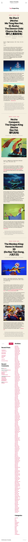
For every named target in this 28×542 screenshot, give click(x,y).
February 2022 (17, 400)
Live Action (16, 525)
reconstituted (14, 107)
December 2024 (17, 363)
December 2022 (17, 389)
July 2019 (16, 433)
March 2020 (17, 425)
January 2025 (17, 362)
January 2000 (17, 491)
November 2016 (17, 458)
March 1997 (16, 494)
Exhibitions (16, 523)
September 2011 (17, 471)
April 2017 (16, 455)
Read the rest (13, 100)
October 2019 (17, 430)
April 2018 (16, 444)
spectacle (5, 108)
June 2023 (16, 383)
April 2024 (16, 372)
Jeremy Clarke (9, 36)
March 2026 (17, 347)
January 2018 (17, 447)
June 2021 (16, 409)
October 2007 (17, 477)
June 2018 (16, 442)
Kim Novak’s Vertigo (4, 360)
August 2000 (17, 489)
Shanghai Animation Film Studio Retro (9, 336)
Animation (10, 116)
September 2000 (17, 488)
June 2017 (16, 453)
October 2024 (17, 365)
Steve (2, 371)
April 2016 (16, 464)
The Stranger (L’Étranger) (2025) (3, 356)
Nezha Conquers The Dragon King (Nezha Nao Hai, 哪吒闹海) (14, 126)
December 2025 (17, 350)
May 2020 (16, 423)
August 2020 (17, 420)
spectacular (9, 108)
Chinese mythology (7, 104)
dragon (21, 104)
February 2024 (17, 374)
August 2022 (17, 394)
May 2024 (16, 371)
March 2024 (17, 373)
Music (16, 527)
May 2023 (16, 384)
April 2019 (16, 436)
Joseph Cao (6, 106)
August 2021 (17, 407)
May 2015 (16, 465)
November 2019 (17, 429)
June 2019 (16, 434)
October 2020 (17, 418)
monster (22, 106)
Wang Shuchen (20, 233)
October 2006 (17, 479)
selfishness (10, 232)
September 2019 (17, 431)
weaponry (22, 336)
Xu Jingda (8, 234)
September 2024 (17, 366)
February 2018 (17, 446)
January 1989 (17, 511)
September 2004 (17, 481)
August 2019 (17, 432)
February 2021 (17, 413)
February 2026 (17, 348)
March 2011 (16, 472)
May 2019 (16, 435)
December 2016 (17, 457)
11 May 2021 (15, 135)
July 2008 (16, 476)
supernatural (18, 108)
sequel (21, 107)
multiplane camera (17, 334)
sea (8, 232)
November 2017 (17, 448)
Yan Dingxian (11, 234)
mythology (5, 107)
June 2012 (16, 469)
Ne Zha (8, 107)
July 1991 (16, 505)
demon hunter (18, 104)
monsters (13, 334)
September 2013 (17, 467)
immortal (22, 105)
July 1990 (16, 506)
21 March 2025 (15, 36)
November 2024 (17, 364)
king (21, 333)
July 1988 (16, 512)
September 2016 (17, 460)
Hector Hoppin (9, 333)
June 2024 (16, 370)
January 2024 (17, 375)
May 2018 (16, 443)
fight (14, 105)
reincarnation (18, 107)
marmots (19, 106)
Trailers (16, 533)
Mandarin (14, 106)
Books (16, 520)
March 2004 (17, 482)
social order (13, 233)
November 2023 (17, 377)
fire (15, 105)
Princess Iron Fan (11, 335)
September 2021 (17, 406)
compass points (12, 104)
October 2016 (17, 459)
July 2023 (16, 382)
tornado (17, 233)
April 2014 (16, 466)
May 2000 (16, 490)
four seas (17, 105)
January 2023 (17, 388)
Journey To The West (18, 333)
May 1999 (16, 492)
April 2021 (16, 411)
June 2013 (16, 468)
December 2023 (17, 376)
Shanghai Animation (17, 232)
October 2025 (17, 352)
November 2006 (17, 478)
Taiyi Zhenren (22, 108)
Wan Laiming (18, 336)
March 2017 (16, 456)
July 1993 (16, 501)
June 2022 (16, 396)
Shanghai (13, 232)
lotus (10, 106)
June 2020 (16, 422)
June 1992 (16, 502)
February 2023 (17, 387)
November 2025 (17, 351)
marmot (16, 106)
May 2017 (16, 454)
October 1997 (17, 493)
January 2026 (17, 349)
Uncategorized (17, 534)
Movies (18, 116)
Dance (16, 521)
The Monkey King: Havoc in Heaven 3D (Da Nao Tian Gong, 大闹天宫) (14, 249)
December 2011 (17, 470)
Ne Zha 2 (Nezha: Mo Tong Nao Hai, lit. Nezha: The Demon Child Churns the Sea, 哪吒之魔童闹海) (14, 26)
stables (16, 336)
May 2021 (16, 410)
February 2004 (17, 483)
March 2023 (17, 386)
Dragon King (7, 105)
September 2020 (17, 419)
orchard (5, 335)
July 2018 (16, 441)
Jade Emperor (13, 333)
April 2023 (16, 385)
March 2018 (16, 445)
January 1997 (17, 495)
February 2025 (17, 361)
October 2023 (17, 378)
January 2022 (17, 401)
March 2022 (17, 399)
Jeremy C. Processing (14, 1)
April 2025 (16, 359)
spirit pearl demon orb (14, 108)
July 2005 (16, 480)
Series (16, 528)
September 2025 (17, 353)
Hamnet (5, 368)
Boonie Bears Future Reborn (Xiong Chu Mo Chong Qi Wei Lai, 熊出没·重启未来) (5, 378)
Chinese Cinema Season (12, 290)
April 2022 (16, 398)
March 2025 (17, 360)
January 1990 (17, 507)
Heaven (20, 105)
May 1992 (16, 503)
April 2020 (16, 424)
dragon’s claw (11, 105)
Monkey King (10, 334)
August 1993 (17, 500)
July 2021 (16, 408)
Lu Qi (11, 106)
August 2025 (17, 354)
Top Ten (16, 532)
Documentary (17, 522)
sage (14, 335)
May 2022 (16, 397)
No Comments (21, 36)
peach (8, 335)
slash (23, 107)
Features (14, 116)
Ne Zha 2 (11, 107)
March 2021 (16, 412)
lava (8, 106)
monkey (7, 334)
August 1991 (17, 504)
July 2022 (16, 395)
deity (15, 104)
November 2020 (17, 417)
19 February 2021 (15, 257)
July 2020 (16, 421)
